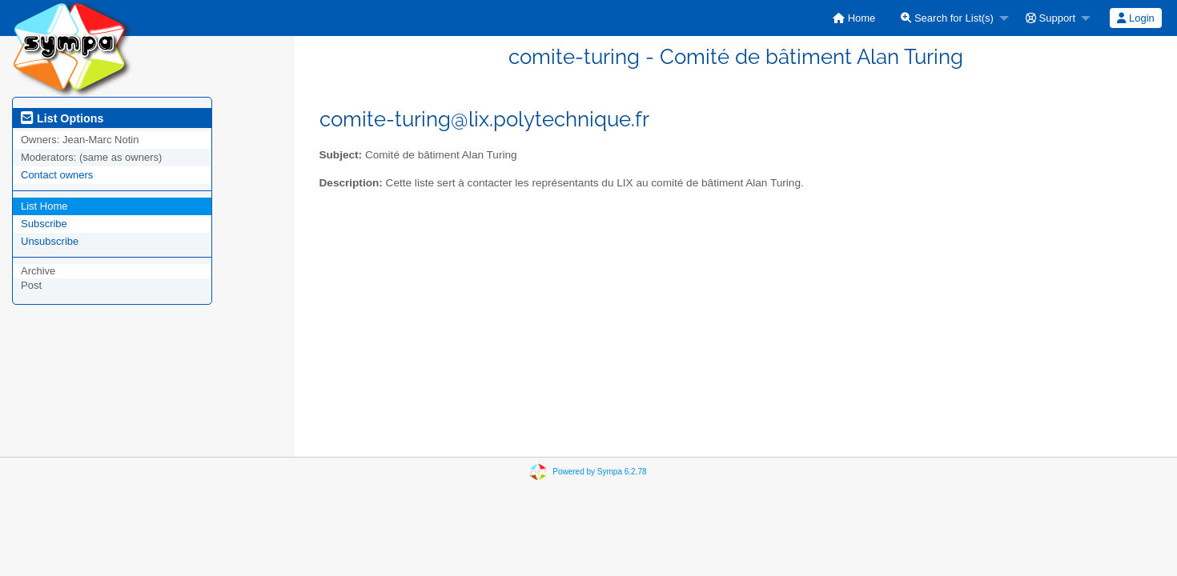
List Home (44, 206)
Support (1050, 18)
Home (854, 18)
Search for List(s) (947, 18)
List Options (62, 118)
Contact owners (57, 175)
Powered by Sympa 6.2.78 (599, 471)
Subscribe (44, 224)
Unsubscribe (49, 241)
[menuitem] (854, 18)
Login (1135, 18)
